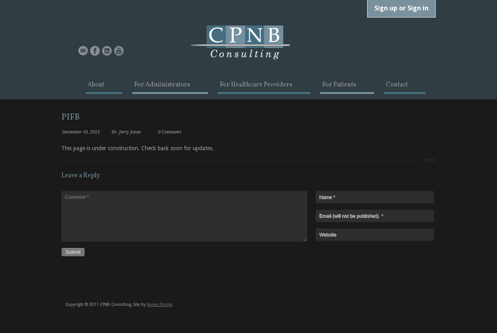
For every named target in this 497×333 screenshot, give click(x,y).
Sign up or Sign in (401, 8)
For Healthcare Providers (256, 85)
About (96, 85)
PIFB (70, 117)
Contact (397, 85)
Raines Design (159, 304)
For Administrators (162, 85)
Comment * (184, 216)
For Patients (339, 85)
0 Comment (169, 132)
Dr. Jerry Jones (126, 132)
